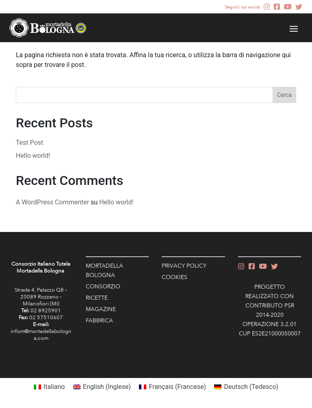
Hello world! (33, 155)
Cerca (284, 95)
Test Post (29, 142)
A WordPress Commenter (52, 202)
